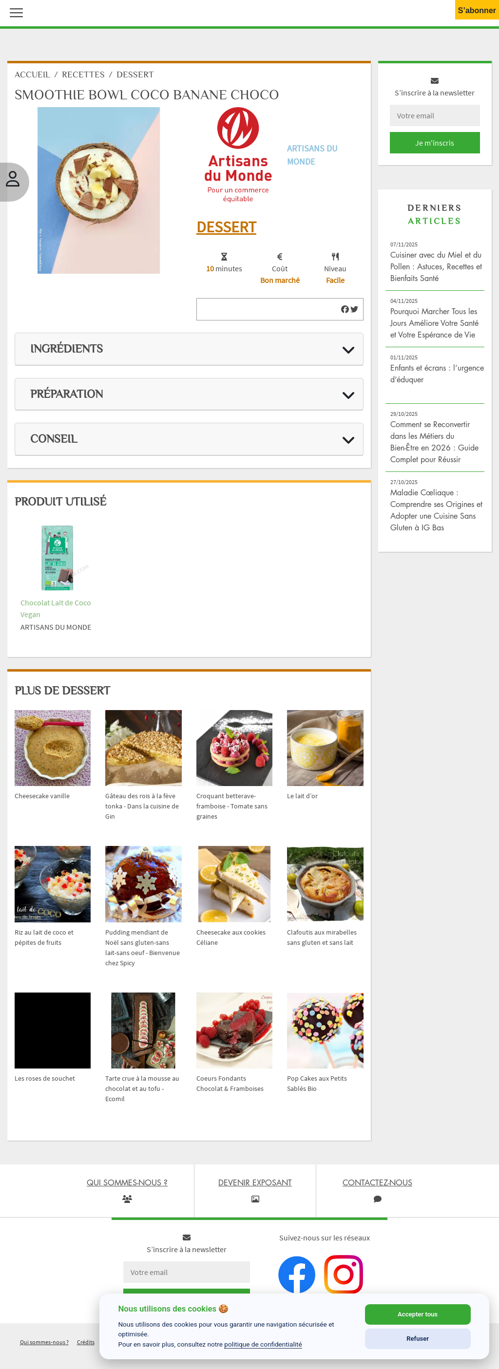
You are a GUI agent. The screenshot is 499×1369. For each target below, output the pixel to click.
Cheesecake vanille (42, 798)
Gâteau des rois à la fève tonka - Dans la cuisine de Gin (142, 808)
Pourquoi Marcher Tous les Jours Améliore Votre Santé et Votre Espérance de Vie (434, 325)
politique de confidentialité (263, 1344)
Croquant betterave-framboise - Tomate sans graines (232, 808)
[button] (14, 12)
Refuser (417, 1338)
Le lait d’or (302, 798)
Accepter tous (418, 1314)
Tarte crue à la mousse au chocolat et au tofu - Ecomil (142, 1091)
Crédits (86, 1344)
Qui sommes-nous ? (44, 1344)
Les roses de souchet (45, 1080)
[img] (345, 312)
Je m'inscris (434, 145)
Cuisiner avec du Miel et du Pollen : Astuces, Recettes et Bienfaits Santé (436, 269)
